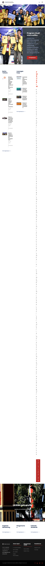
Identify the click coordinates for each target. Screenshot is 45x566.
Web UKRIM (26, 549)
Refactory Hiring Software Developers (24, 105)
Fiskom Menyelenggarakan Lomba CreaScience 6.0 (10, 119)
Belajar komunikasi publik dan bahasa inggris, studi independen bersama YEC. (10, 82)
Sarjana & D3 (37, 547)
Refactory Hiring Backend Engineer (24, 98)
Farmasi (36, 549)
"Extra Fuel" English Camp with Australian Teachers (10, 102)
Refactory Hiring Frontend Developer (24, 91)
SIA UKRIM (15, 552)
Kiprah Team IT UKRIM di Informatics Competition (10, 136)
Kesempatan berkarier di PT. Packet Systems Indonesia (24, 81)
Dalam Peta (26, 551)
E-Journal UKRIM (17, 547)
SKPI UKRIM (15, 549)
